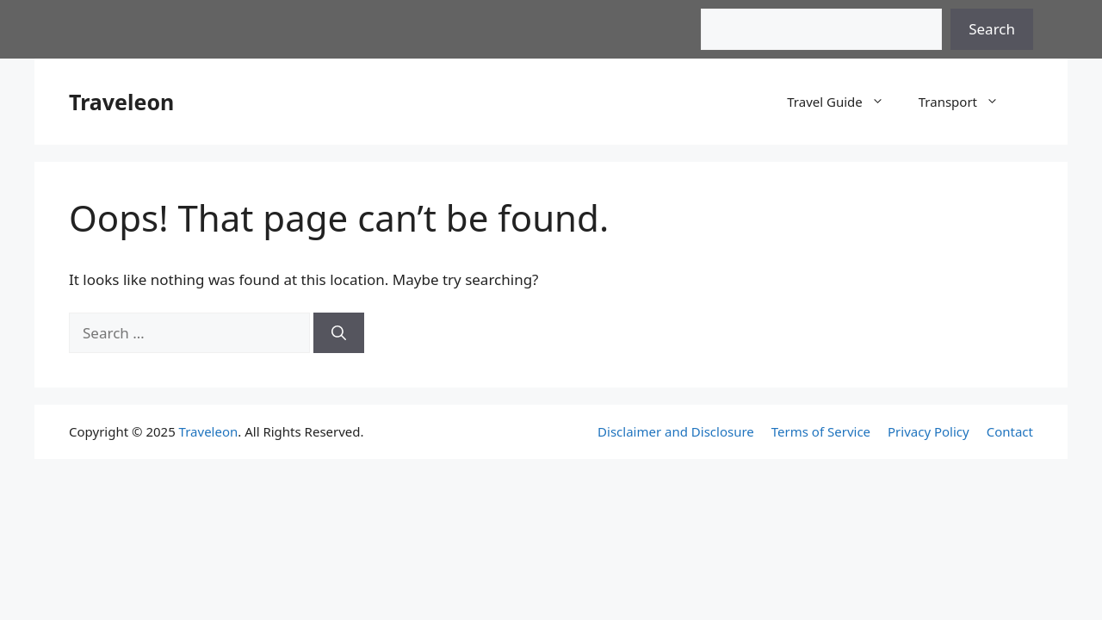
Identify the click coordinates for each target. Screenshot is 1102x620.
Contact (1010, 431)
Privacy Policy (928, 431)
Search (992, 29)
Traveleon (121, 101)
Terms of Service (820, 431)
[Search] (338, 333)
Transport (967, 101)
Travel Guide (844, 101)
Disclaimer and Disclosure (675, 431)
